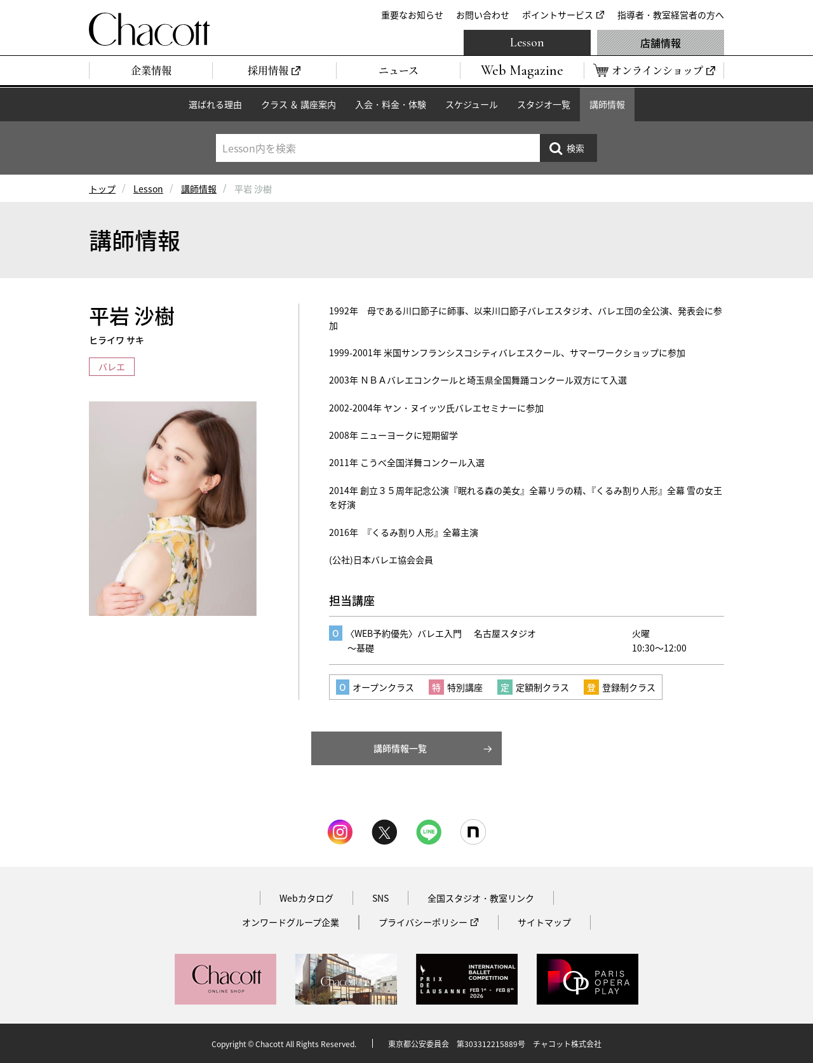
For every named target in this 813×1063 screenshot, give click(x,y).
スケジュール (471, 104)
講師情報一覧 (400, 748)
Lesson (527, 42)
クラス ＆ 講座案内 (298, 104)
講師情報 (607, 104)
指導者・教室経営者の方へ (670, 14)
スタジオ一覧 (543, 104)
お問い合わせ (482, 14)
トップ (102, 188)
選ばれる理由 (215, 104)
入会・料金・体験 (390, 104)
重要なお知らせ (412, 14)
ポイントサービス (557, 14)
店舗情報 (660, 42)
